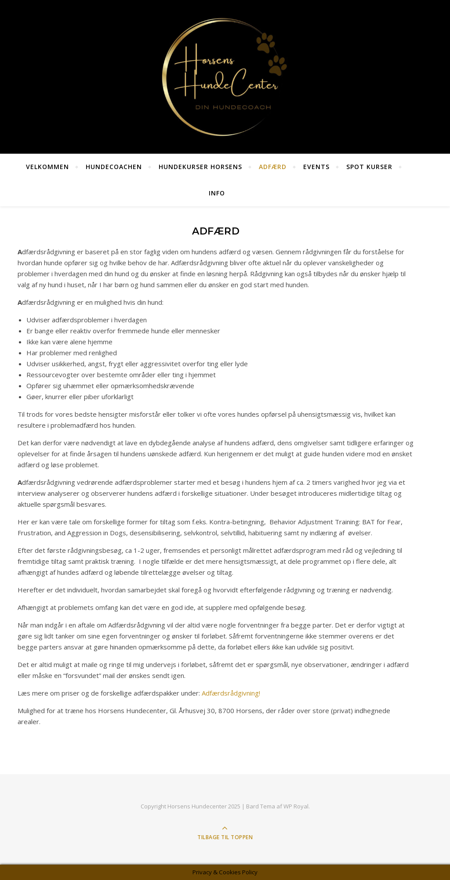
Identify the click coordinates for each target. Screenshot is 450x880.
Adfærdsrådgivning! (231, 693)
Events (316, 166)
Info (217, 193)
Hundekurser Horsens (200, 166)
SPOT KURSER (369, 166)
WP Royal (295, 806)
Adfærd (273, 166)
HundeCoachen (114, 166)
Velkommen (47, 166)
